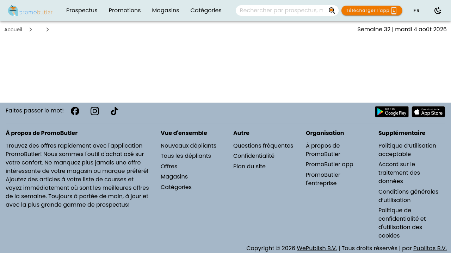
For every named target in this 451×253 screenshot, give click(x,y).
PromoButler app (329, 164)
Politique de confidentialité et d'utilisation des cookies (402, 223)
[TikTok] (114, 111)
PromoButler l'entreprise (323, 179)
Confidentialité (253, 156)
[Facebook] (75, 111)
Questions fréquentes (263, 146)
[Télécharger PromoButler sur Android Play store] (392, 111)
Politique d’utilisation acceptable (407, 150)
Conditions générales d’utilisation (408, 196)
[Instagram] (95, 111)
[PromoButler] (30, 10)
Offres (169, 166)
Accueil (13, 29)
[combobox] (287, 10)
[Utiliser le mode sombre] (438, 10)
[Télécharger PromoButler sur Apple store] (428, 111)
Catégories (176, 187)
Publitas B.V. (430, 248)
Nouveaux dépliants (188, 146)
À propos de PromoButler (323, 150)
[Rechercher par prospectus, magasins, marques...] (281, 10)
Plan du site (249, 166)
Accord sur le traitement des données (399, 172)
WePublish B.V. (317, 248)
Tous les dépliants (186, 156)
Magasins (174, 177)
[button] (416, 10)
